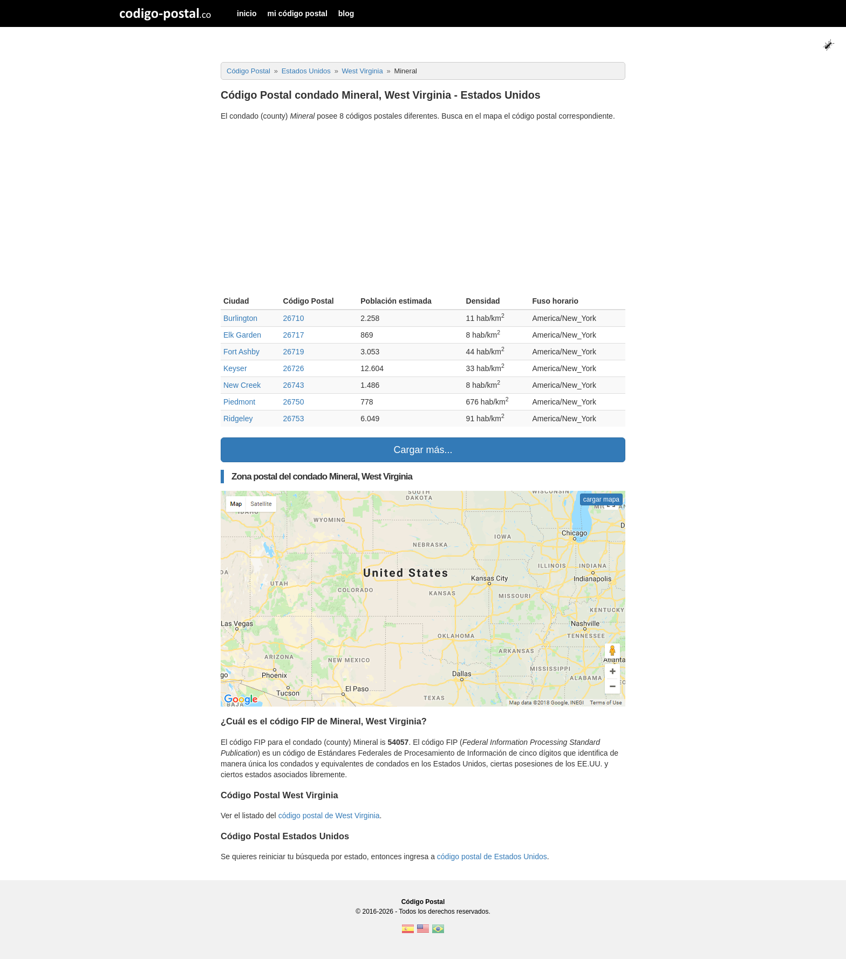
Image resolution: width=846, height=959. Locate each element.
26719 (293, 351)
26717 (293, 335)
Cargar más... (422, 449)
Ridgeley (238, 418)
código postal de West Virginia (329, 815)
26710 (293, 318)
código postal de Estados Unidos (492, 856)
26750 (293, 402)
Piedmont (239, 402)
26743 (293, 385)
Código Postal (423, 902)
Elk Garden (242, 335)
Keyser (235, 368)
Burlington (240, 318)
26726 (293, 368)
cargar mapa (601, 499)
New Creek (242, 385)
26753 (293, 418)
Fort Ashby (241, 351)
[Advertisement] (423, 209)
